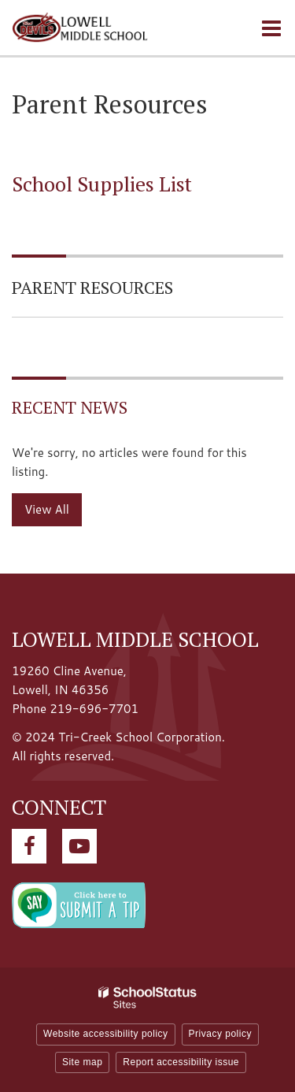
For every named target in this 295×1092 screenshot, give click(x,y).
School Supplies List (102, 183)
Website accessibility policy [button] (105, 1033)
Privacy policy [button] (220, 1033)
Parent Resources (92, 287)
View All (46, 509)
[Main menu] (271, 27)
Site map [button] (82, 1062)
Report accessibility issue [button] (181, 1062)
